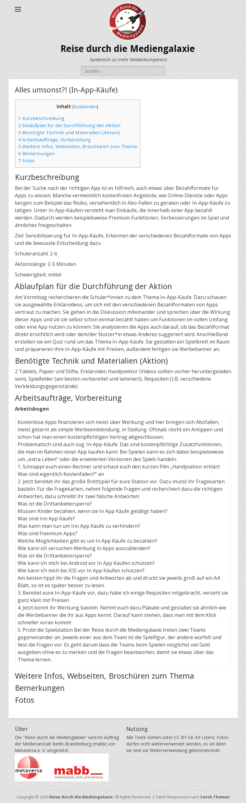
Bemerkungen (36, 153)
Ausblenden (85, 106)
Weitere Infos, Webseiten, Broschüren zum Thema (77, 146)
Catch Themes (215, 797)
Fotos (26, 160)
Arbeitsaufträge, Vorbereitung (54, 139)
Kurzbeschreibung (41, 118)
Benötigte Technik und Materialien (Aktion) (69, 132)
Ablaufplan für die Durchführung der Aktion (69, 125)
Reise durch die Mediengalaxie (127, 48)
